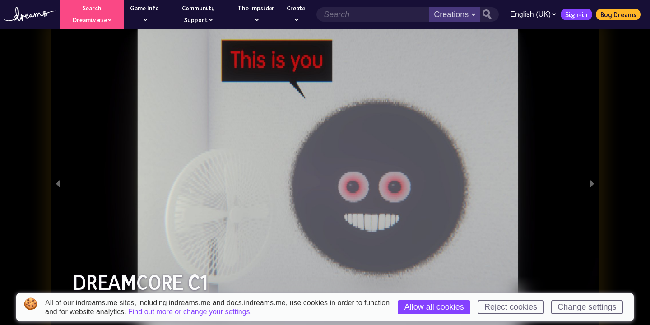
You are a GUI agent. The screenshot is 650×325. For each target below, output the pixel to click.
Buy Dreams (618, 14)
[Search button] (489, 14)
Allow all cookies (434, 306)
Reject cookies (510, 306)
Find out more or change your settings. (190, 312)
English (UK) (533, 14)
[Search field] (372, 14)
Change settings (586, 306)
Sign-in (576, 14)
